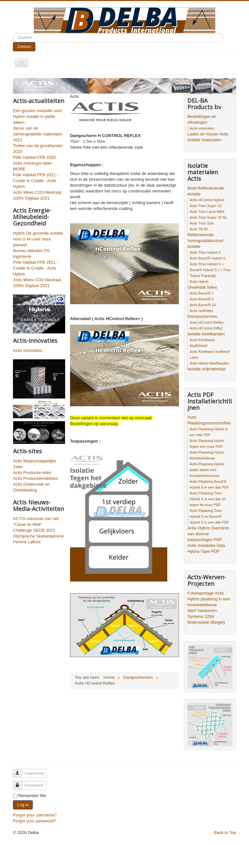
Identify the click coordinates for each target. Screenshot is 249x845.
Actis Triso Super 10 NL (208, 217)
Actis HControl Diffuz (206, 328)
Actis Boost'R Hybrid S (207, 258)
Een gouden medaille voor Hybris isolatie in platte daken (37, 116)
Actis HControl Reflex (207, 322)
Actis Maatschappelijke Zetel (34, 463)
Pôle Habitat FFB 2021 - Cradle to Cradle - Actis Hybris (35, 180)
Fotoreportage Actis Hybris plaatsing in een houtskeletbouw (208, 599)
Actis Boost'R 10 (203, 305)
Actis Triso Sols (202, 223)
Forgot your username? (35, 815)
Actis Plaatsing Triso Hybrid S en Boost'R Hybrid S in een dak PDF (209, 516)
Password (20, 782)
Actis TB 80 (199, 229)
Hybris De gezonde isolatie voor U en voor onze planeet (38, 239)
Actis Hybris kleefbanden (209, 363)
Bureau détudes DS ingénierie (31, 253)
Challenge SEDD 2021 (34, 530)
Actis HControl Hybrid (207, 200)
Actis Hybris (199, 282)
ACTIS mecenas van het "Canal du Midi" (36, 521)
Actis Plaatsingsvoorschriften (209, 420)
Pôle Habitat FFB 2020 (34, 157)
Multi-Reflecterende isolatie (205, 191)
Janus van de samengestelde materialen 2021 (37, 134)
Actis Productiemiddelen (35, 478)
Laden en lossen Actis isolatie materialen (207, 137)
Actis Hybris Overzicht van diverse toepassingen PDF (208, 534)
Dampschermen (202, 316)
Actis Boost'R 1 (202, 293)
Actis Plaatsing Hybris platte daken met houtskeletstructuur (207, 470)
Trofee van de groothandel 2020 (37, 148)
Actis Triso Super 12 (205, 206)
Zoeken (24, 46)
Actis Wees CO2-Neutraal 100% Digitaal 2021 (37, 195)
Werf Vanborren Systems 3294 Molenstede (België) (206, 616)
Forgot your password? (34, 820)
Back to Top (225, 832)
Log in (23, 804)
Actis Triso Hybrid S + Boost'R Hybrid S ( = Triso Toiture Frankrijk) (210, 270)
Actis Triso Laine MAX (207, 212)
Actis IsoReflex (201, 311)
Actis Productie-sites (32, 472)
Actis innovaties (27, 350)
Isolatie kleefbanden (206, 333)
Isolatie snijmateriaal (206, 368)
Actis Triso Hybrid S (205, 252)
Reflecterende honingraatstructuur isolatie (205, 240)
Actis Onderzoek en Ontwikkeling (31, 487)
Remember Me (32, 795)
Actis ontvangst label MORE (32, 166)
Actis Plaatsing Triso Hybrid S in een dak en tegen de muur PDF (208, 499)
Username (20, 770)
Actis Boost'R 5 (202, 299)
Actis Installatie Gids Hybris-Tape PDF (206, 548)
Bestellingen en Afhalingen (201, 119)
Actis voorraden (202, 128)
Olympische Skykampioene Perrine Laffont (38, 539)
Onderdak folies (202, 287)
